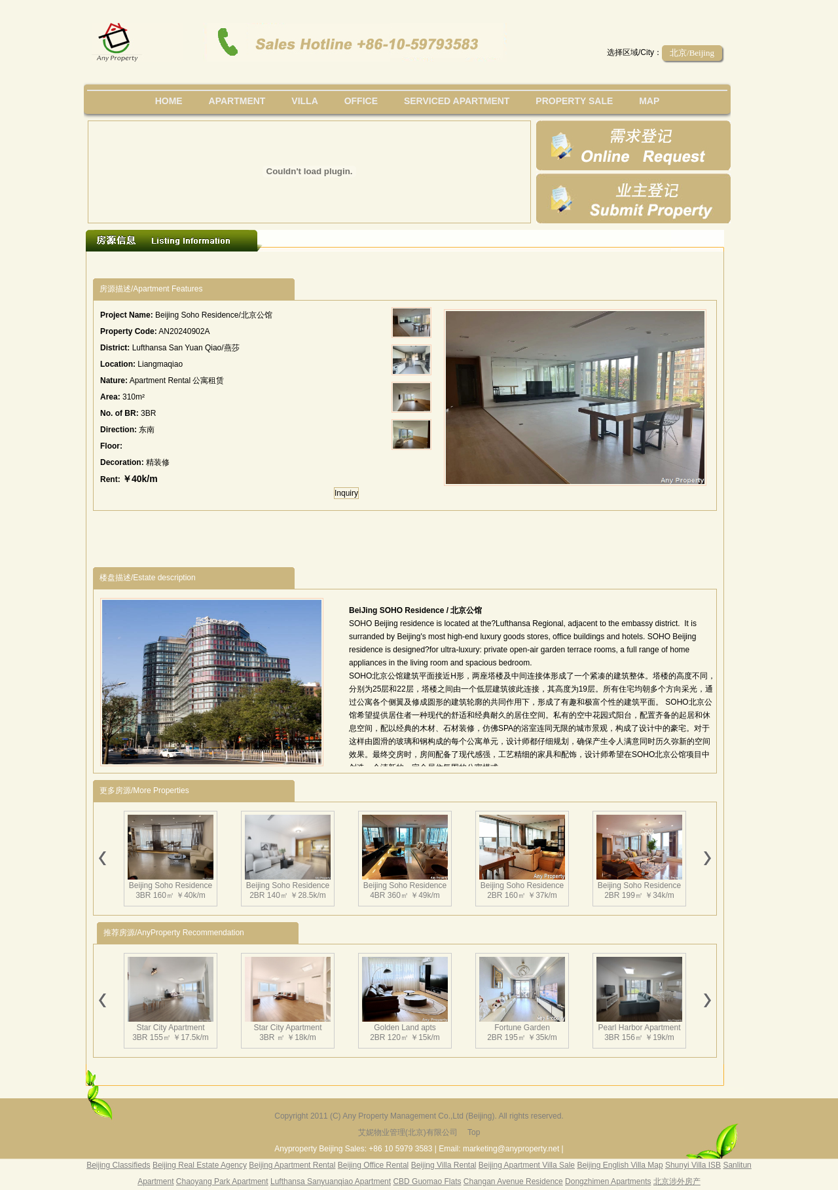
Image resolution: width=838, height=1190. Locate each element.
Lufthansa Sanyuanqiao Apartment (330, 1181)
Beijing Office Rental (373, 1165)
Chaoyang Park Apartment (222, 1181)
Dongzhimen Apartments (608, 1181)
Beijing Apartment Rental (292, 1165)
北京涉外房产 (677, 1181)
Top (473, 1132)
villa (304, 101)
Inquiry (346, 493)
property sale (574, 101)
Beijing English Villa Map (620, 1165)
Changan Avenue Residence (513, 1181)
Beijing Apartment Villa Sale (527, 1165)
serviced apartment (457, 101)
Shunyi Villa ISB (693, 1165)
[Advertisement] (333, 265)
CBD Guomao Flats (427, 1181)
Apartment (237, 101)
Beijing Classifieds (118, 1165)
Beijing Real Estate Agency (200, 1165)
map (649, 101)
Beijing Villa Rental (444, 1165)
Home (169, 101)
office (361, 101)
